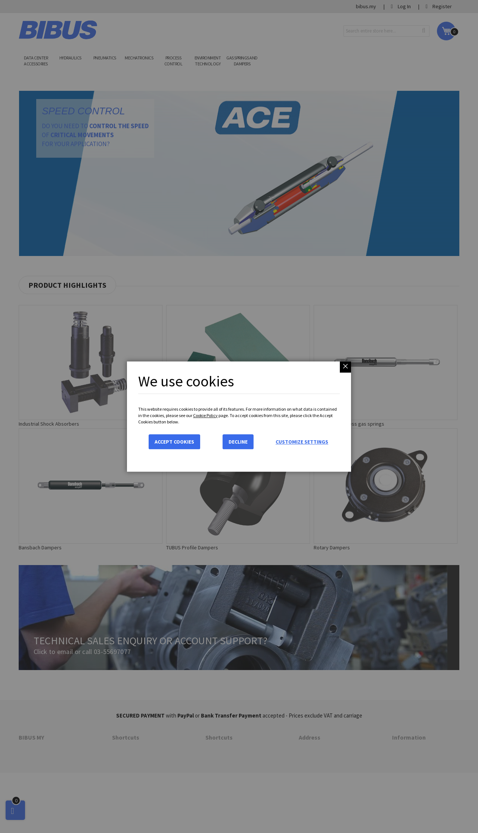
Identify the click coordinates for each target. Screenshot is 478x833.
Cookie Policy (205, 415)
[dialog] (239, 416)
